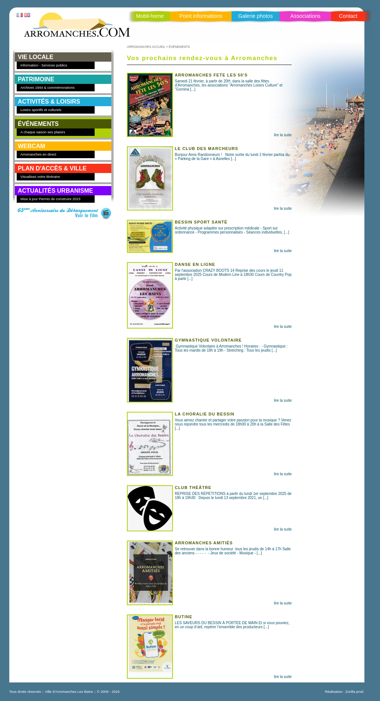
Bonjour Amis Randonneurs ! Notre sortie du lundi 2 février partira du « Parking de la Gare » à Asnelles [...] (209, 153)
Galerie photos (255, 16)
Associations (306, 16)
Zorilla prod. (354, 691)
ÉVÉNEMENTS (38, 124)
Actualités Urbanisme (55, 191)
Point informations (200, 16)
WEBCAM (31, 146)
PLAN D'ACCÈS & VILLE (52, 168)
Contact (348, 16)
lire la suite (283, 135)
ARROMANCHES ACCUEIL (146, 47)
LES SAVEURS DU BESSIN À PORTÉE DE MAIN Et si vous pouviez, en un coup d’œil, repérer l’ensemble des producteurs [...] (209, 621)
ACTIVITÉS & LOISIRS (49, 101)
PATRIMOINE (36, 79)
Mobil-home (150, 16)
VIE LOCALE (35, 57)
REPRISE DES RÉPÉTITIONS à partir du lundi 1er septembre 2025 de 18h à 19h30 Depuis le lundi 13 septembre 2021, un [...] (209, 492)
